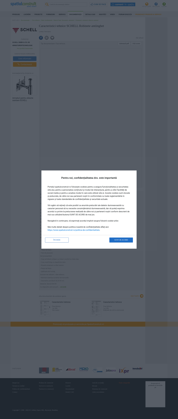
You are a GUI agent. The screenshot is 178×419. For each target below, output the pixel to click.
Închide (56, 240)
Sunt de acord (121, 240)
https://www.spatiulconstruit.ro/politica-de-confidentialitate (74, 230)
